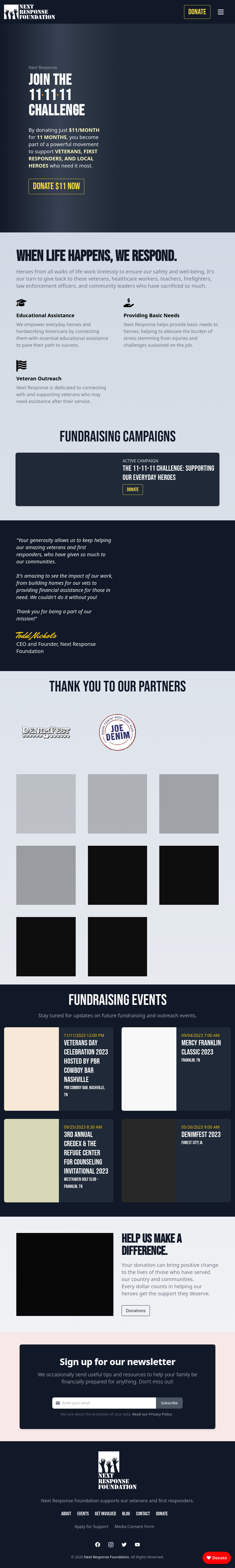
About (66, 1514)
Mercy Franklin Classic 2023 (201, 1047)
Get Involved (105, 1514)
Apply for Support (91, 1526)
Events (83, 1514)
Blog (126, 1514)
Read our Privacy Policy (152, 1414)
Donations (136, 1310)
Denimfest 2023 (201, 1134)
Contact (143, 1514)
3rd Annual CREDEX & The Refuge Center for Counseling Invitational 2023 (86, 1153)
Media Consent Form (134, 1526)
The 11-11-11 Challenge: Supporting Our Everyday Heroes (168, 473)
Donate (197, 12)
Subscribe (169, 1402)
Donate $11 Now (56, 186)
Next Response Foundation (106, 1557)
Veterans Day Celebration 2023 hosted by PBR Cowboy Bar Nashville (86, 1061)
